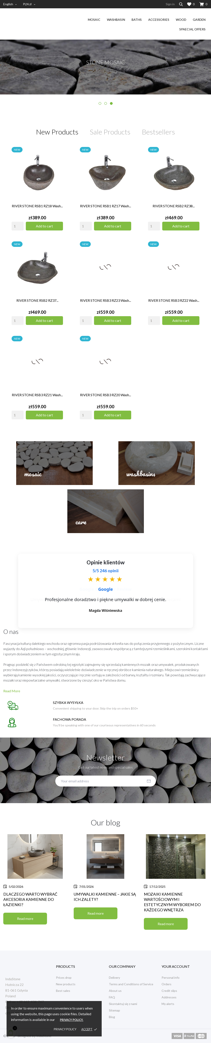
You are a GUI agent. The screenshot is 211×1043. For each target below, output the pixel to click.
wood (181, 19)
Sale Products (110, 131)
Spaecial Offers (192, 29)
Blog (112, 1017)
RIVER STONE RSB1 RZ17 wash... (105, 206)
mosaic (94, 19)
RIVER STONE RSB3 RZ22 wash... (173, 300)
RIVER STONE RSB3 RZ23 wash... (105, 300)
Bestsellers (158, 131)
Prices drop (63, 977)
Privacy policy (65, 1029)
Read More (11, 691)
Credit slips (169, 990)
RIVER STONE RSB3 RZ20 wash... (105, 395)
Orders (166, 984)
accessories (158, 19)
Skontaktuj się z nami (123, 1004)
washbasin (116, 19)
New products (65, 984)
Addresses (169, 997)
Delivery (114, 977)
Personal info (171, 977)
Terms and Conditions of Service (131, 984)
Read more (25, 918)
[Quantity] (18, 226)
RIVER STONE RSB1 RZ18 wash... (37, 206)
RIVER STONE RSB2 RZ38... (174, 206)
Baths (137, 19)
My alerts (168, 1004)
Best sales (63, 990)
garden (199, 19)
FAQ (112, 997)
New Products (57, 131)
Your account (176, 966)
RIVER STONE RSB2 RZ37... (37, 300)
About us (115, 990)
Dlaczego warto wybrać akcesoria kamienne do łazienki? (30, 899)
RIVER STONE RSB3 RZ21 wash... (37, 395)
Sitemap (114, 1010)
